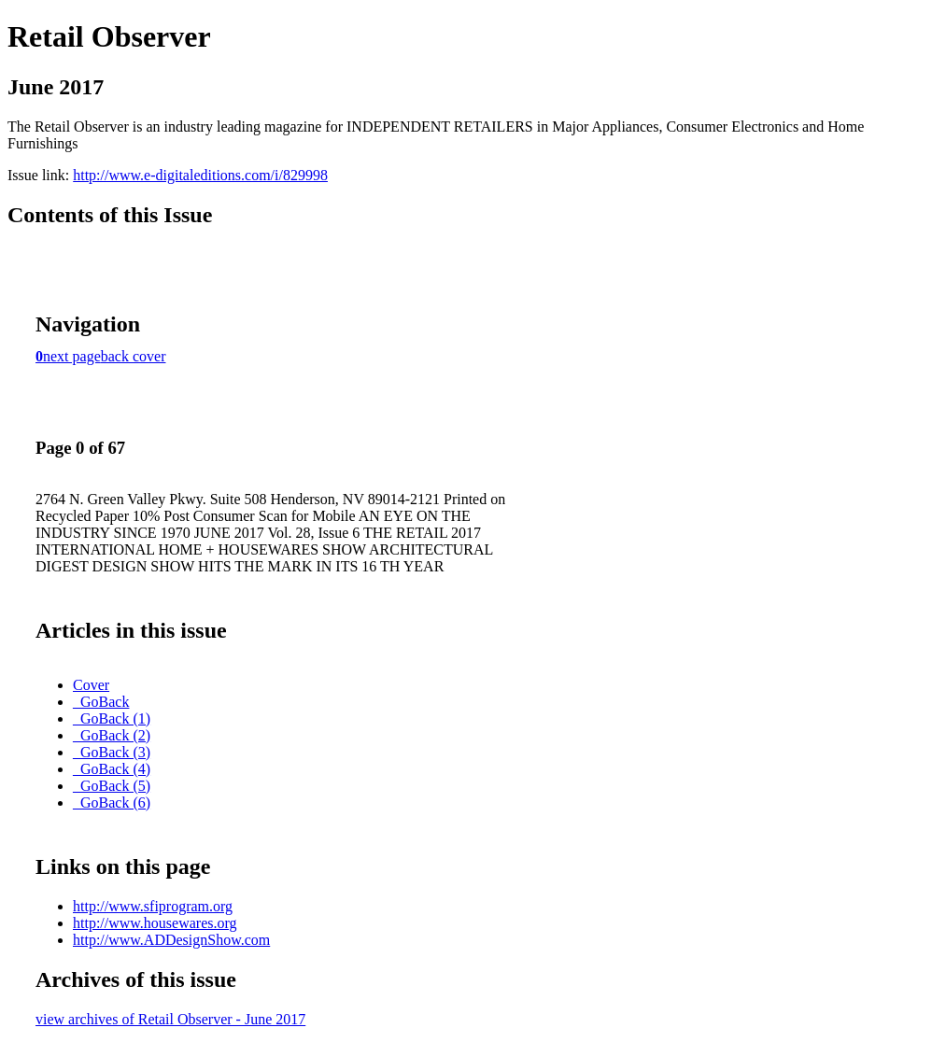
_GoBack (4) (111, 769)
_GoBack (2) (111, 735)
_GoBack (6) (111, 802)
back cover (133, 356)
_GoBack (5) (111, 786)
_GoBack (101, 702)
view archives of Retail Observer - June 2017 (170, 1019)
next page (72, 356)
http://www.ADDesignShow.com (171, 940)
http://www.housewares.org (155, 923)
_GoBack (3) (111, 752)
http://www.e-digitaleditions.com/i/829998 (200, 175)
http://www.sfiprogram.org (153, 906)
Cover (91, 685)
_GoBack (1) (111, 718)
